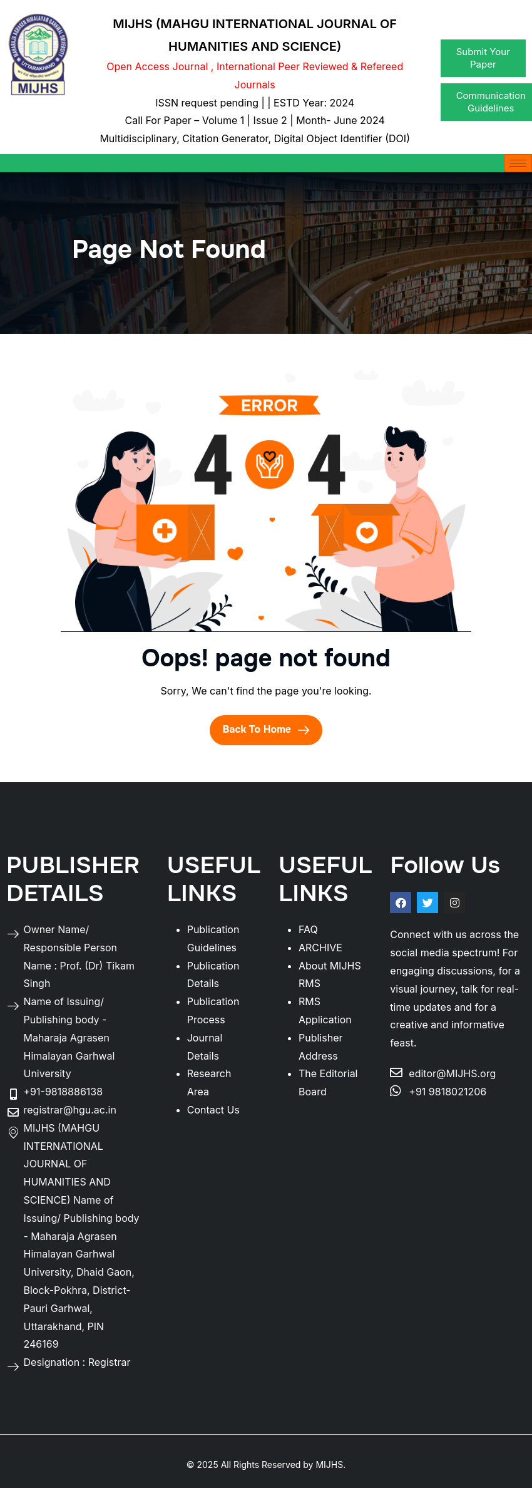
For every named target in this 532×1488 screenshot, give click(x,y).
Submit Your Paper (483, 58)
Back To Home (265, 729)
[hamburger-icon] (518, 163)
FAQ (308, 929)
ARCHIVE (320, 947)
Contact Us (213, 1109)
